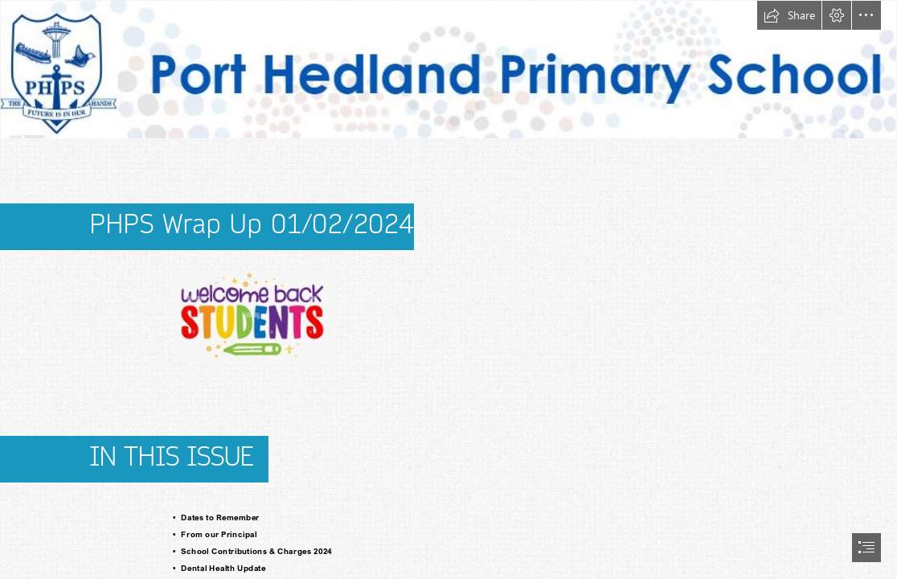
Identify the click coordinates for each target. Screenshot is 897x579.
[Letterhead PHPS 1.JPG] (448, 69)
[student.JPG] (253, 316)
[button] (789, 15)
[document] (448, 289)
